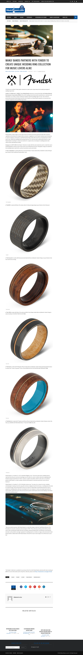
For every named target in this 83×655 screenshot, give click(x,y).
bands (13, 577)
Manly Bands (29, 577)
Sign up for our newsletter (47, 1)
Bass (15, 17)
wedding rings (37, 577)
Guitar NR (17, 71)
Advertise (20, 1)
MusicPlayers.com (64, 653)
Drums (21, 17)
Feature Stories (9, 653)
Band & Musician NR (10, 71)
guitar (22, 577)
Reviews (14, 653)
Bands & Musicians (54, 17)
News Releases (23, 71)
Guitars (9, 17)
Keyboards (29, 17)
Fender (17, 577)
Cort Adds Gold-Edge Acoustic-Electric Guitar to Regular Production (45, 631)
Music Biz (65, 17)
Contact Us (27, 1)
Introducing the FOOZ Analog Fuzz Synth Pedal (12, 629)
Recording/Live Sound (40, 17)
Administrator (41, 71)
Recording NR (26, 633)
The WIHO (15, 1)
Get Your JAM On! (35, 1)
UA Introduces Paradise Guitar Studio (29, 629)
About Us (9, 1)
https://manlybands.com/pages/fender (43, 571)
